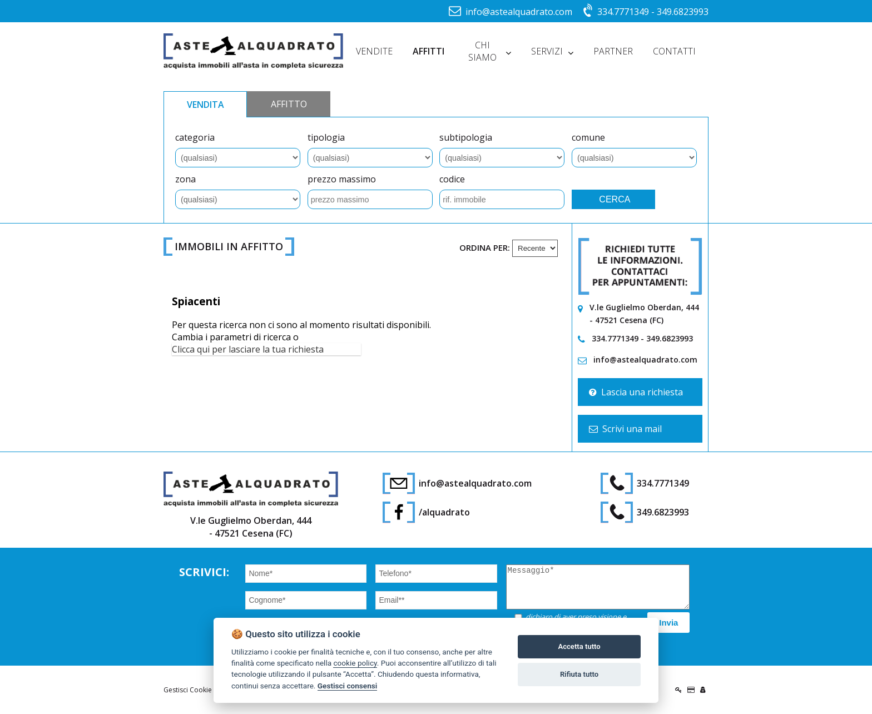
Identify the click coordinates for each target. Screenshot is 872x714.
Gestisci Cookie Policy (198, 690)
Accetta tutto (579, 646)
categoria (195, 137)
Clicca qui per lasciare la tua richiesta (248, 349)
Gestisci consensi (347, 685)
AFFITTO (289, 104)
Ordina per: (484, 247)
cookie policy (354, 662)
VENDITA (205, 104)
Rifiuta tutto (579, 674)
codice (452, 179)
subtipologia (465, 137)
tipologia (326, 137)
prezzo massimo (342, 179)
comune (588, 137)
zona (185, 179)
